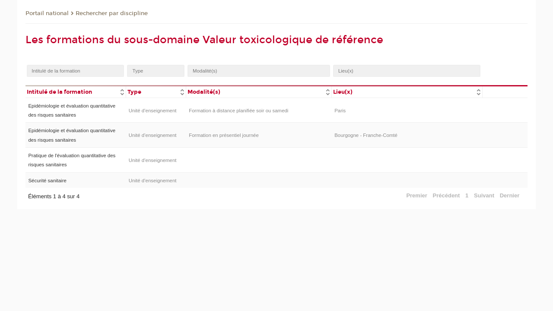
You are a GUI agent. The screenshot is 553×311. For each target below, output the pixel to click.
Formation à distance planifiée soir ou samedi (238, 110)
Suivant (484, 195)
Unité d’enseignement (153, 110)
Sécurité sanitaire (47, 180)
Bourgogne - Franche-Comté (365, 135)
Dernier (510, 195)
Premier (416, 195)
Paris (340, 110)
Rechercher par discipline (112, 13)
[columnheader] (75, 91)
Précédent (446, 195)
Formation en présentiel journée (224, 135)
